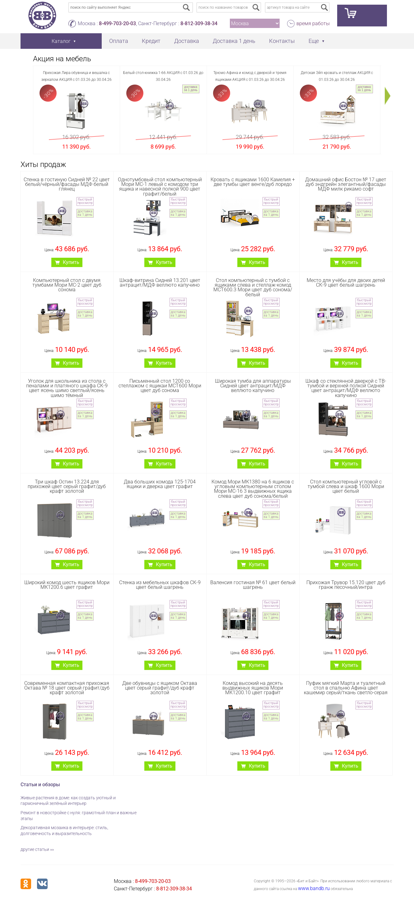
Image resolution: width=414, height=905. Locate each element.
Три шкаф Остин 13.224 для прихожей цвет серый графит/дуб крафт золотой (67, 486)
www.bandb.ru (314, 888)
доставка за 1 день (190, 88)
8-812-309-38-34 (198, 23)
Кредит (151, 41)
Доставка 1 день (234, 41)
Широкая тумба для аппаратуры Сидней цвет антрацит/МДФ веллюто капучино (253, 385)
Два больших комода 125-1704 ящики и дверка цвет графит (160, 484)
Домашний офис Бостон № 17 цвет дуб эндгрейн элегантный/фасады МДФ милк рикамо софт (345, 184)
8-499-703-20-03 (117, 23)
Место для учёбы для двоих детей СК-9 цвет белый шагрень (346, 282)
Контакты (282, 41)
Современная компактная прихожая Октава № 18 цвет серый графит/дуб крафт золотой (66, 687)
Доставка (186, 41)
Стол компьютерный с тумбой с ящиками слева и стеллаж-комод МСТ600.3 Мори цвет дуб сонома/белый (252, 287)
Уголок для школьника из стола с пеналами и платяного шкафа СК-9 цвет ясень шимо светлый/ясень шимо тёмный (67, 388)
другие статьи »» (37, 849)
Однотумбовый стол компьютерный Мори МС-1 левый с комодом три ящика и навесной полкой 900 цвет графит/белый (160, 187)
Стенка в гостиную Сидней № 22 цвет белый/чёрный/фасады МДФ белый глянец (67, 184)
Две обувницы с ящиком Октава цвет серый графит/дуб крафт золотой (159, 687)
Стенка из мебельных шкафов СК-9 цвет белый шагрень (160, 584)
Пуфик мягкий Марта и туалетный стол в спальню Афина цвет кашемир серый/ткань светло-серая (346, 687)
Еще (314, 41)
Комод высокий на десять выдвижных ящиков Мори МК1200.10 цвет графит (252, 687)
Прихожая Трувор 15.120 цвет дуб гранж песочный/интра (345, 584)
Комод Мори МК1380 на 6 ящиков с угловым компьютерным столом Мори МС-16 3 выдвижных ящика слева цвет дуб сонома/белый (253, 489)
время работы (313, 23)
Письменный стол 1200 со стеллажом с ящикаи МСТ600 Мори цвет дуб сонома (160, 385)
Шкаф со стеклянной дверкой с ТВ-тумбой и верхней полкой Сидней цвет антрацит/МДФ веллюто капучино (345, 388)
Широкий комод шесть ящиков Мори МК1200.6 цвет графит (66, 584)
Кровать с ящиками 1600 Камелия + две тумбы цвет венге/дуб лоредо (253, 182)
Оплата (118, 41)
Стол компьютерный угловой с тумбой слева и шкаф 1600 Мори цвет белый (346, 486)
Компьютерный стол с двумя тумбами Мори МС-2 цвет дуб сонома (66, 285)
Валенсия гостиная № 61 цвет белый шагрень (252, 584)
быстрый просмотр (85, 201)
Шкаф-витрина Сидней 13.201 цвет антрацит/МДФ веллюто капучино (159, 282)
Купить (71, 262)
